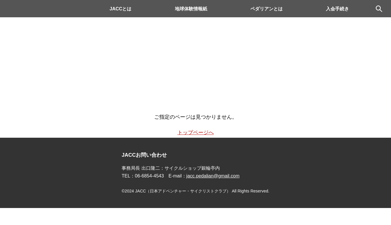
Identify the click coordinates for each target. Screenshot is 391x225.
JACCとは (120, 8)
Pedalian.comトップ (34, 8)
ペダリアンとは (266, 8)
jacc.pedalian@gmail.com (213, 175)
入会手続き (337, 8)
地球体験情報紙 (191, 8)
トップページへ (195, 132)
